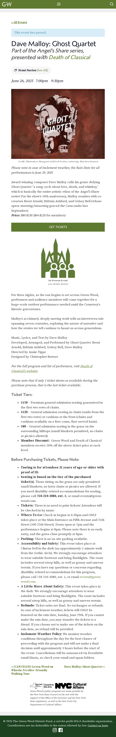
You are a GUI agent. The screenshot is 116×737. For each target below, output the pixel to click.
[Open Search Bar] (112, 4)
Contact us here (98, 725)
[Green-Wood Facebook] (61, 731)
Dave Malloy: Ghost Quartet (84, 667)
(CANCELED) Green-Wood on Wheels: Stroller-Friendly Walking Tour (32, 670)
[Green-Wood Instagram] (55, 731)
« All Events (19, 22)
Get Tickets (58, 227)
